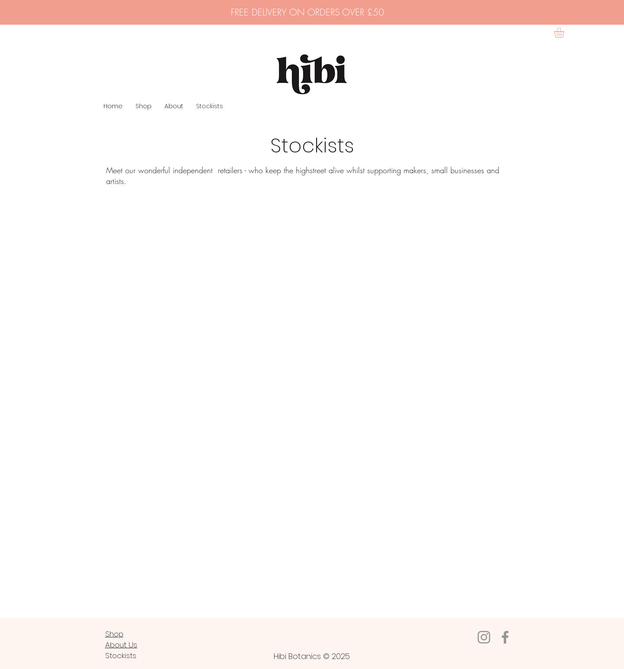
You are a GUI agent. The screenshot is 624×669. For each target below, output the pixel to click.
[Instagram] (483, 637)
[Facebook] (505, 637)
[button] (565, 32)
